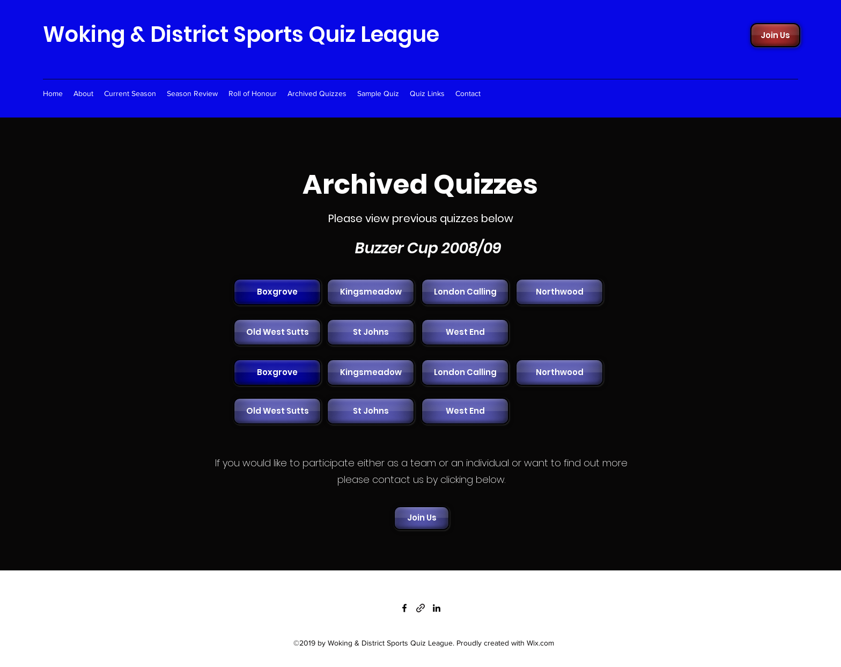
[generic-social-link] (420, 608)
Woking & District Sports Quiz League (241, 34)
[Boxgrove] (277, 291)
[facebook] (404, 608)
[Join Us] (775, 35)
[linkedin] (436, 608)
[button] (369, 291)
